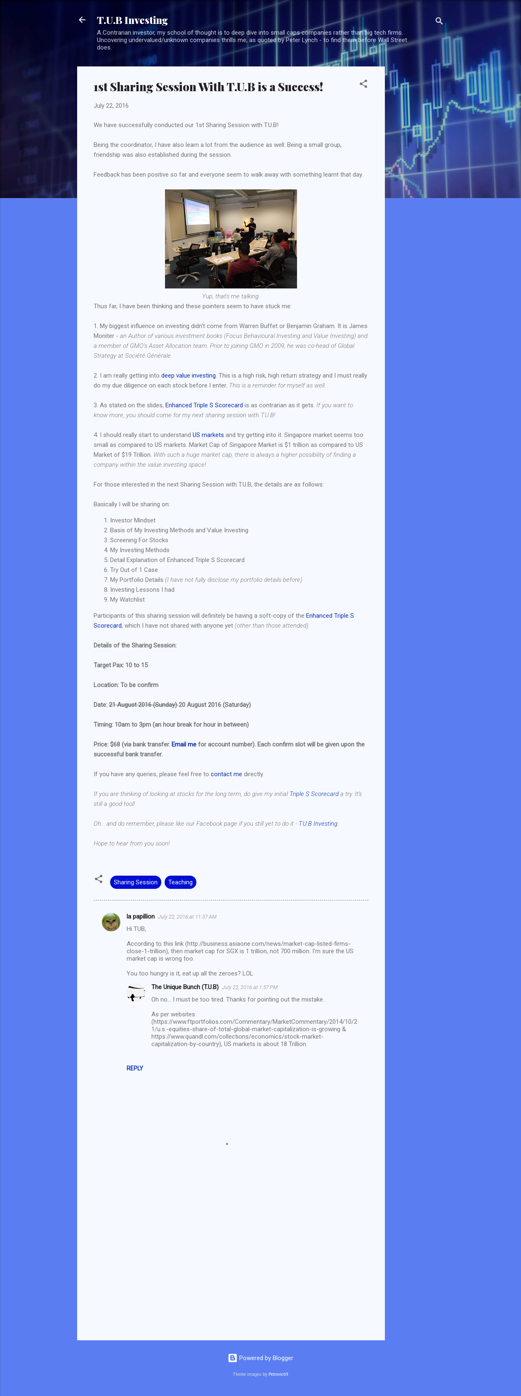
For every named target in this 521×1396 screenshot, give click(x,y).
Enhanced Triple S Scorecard (204, 405)
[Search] (439, 22)
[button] (363, 85)
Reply (135, 1068)
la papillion (141, 916)
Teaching (180, 882)
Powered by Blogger (260, 1358)
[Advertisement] (417, 190)
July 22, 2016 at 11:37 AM (187, 917)
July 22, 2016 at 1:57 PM (250, 987)
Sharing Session (136, 882)
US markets (208, 435)
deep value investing (188, 375)
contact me (226, 774)
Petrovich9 (278, 1374)
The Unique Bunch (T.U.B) (185, 987)
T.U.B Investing (132, 19)
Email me (184, 744)
